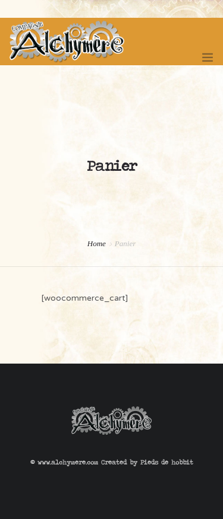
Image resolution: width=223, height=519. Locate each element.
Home (96, 243)
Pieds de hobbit (166, 462)
